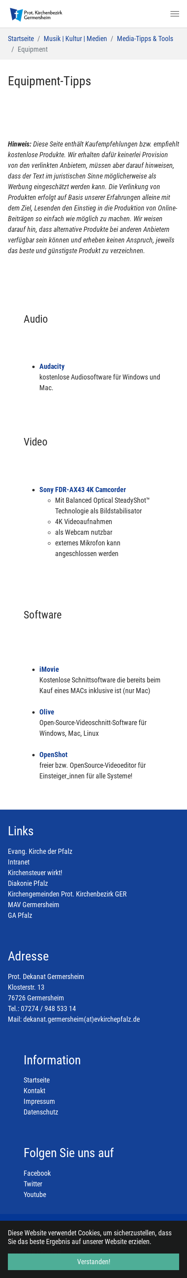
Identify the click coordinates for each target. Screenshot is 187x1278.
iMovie (49, 669)
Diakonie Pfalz (28, 883)
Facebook (37, 1173)
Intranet (19, 862)
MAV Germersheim (33, 904)
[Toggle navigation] (174, 14)
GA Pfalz (20, 915)
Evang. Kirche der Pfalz (40, 851)
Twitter (33, 1184)
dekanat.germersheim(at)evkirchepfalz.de (81, 1019)
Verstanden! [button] (93, 1261)
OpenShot (53, 754)
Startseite (37, 1080)
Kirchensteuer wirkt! (35, 872)
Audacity (52, 366)
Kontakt (34, 1090)
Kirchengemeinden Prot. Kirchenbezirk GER (67, 894)
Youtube (35, 1194)
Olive (46, 712)
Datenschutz (41, 1112)
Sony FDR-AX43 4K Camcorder (82, 489)
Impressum (39, 1101)
